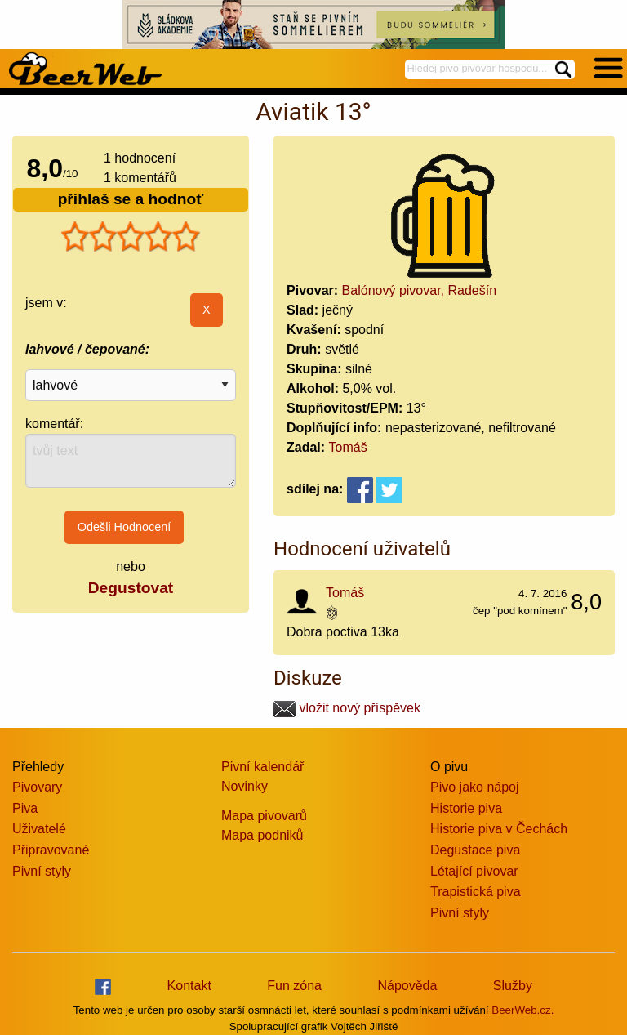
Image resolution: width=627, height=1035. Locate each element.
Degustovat (130, 587)
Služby (512, 986)
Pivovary (37, 787)
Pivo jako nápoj (474, 787)
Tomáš (348, 447)
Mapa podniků (262, 835)
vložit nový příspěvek (346, 708)
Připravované (50, 850)
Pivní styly (41, 871)
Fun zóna (294, 986)
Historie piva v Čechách (498, 829)
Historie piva (466, 808)
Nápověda (407, 986)
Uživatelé (39, 829)
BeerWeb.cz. (522, 1010)
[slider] (130, 236)
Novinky (244, 786)
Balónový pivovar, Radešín (419, 290)
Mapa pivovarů (264, 816)
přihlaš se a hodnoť (131, 198)
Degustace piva (475, 850)
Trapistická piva (475, 892)
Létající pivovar (474, 871)
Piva (25, 808)
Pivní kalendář (262, 767)
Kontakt (189, 986)
